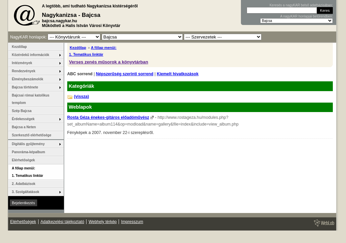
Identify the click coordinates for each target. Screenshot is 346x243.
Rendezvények (23, 71)
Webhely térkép (103, 221)
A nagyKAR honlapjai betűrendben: (306, 16)
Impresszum (132, 221)
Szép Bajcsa (21, 111)
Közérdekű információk (30, 55)
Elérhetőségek (23, 160)
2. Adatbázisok (23, 184)
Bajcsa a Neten (24, 127)
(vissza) (81, 96)
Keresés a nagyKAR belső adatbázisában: (301, 5)
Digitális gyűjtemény (28, 144)
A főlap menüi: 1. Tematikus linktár (27, 172)
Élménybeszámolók (27, 79)
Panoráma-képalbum (28, 152)
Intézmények (22, 63)
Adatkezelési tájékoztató (62, 221)
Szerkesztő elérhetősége (31, 135)
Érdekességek (23, 119)
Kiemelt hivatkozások (178, 74)
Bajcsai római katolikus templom (30, 99)
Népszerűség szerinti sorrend (124, 74)
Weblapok (80, 107)
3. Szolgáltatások (25, 192)
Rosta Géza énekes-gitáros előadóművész (108, 117)
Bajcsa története (25, 87)
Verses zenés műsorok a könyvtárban (108, 61)
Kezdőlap (78, 48)
